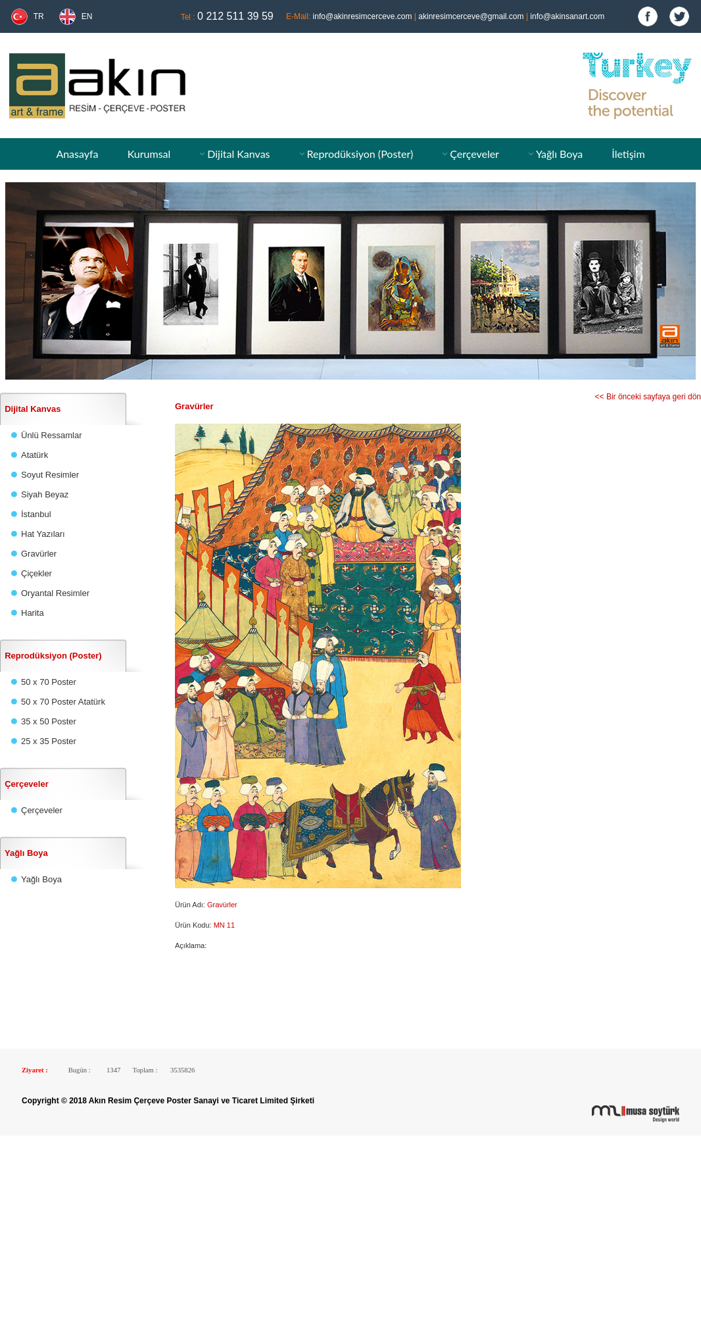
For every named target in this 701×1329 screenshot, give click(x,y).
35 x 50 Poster (48, 721)
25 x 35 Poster (48, 741)
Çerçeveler (474, 153)
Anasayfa (77, 153)
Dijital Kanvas (238, 153)
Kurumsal (149, 153)
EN (87, 16)
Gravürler (39, 554)
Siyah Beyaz (44, 494)
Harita (32, 613)
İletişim (628, 153)
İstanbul (36, 514)
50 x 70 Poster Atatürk (63, 702)
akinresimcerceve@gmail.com (470, 16)
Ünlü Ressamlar (51, 435)
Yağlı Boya (559, 153)
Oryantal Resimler (55, 593)
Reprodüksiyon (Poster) (359, 153)
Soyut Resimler (50, 475)
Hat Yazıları (43, 534)
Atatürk (34, 455)
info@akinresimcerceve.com (362, 16)
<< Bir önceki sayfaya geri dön (648, 396)
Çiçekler (36, 573)
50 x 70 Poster (48, 682)
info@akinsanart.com (567, 16)
